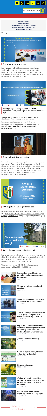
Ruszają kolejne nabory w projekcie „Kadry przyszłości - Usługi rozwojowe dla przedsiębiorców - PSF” (24, 110)
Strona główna (17, 3)
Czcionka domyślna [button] (32, 3)
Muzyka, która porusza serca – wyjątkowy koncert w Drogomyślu (30, 392)
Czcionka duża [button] (43, 3)
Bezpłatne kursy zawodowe (15, 64)
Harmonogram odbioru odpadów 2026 (23, 28)
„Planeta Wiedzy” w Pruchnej (28, 339)
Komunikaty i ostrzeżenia (24, 30)
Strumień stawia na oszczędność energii (19, 250)
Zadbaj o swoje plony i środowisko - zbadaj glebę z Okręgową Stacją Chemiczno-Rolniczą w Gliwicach (31, 314)
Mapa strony (27, 3)
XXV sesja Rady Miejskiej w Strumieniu (18, 207)
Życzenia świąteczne (25, 365)
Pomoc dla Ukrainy (23, 22)
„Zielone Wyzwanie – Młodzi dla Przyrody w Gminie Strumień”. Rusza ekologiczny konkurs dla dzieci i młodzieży (30, 381)
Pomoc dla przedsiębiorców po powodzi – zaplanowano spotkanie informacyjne (30, 275)
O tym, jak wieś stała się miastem (16, 157)
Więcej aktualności (18, 408)
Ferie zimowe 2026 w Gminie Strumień (23, 26)
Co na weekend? (23, 24)
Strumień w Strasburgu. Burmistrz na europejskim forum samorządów (30, 300)
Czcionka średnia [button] (37, 3)
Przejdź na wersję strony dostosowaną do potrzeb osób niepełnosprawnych (22, 3)
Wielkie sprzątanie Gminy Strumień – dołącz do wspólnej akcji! (30, 353)
